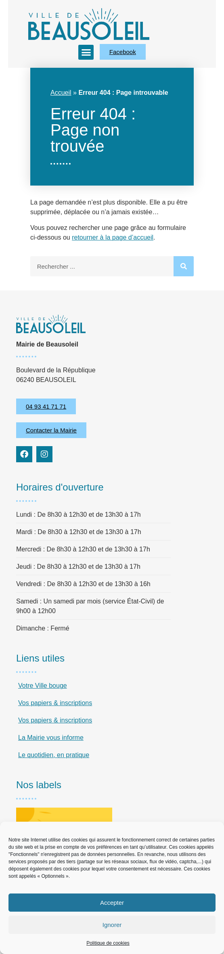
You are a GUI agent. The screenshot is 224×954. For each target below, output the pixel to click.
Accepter (112, 902)
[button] (86, 52)
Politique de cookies (108, 943)
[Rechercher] (184, 266)
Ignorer (112, 924)
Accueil (60, 92)
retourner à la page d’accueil (112, 237)
